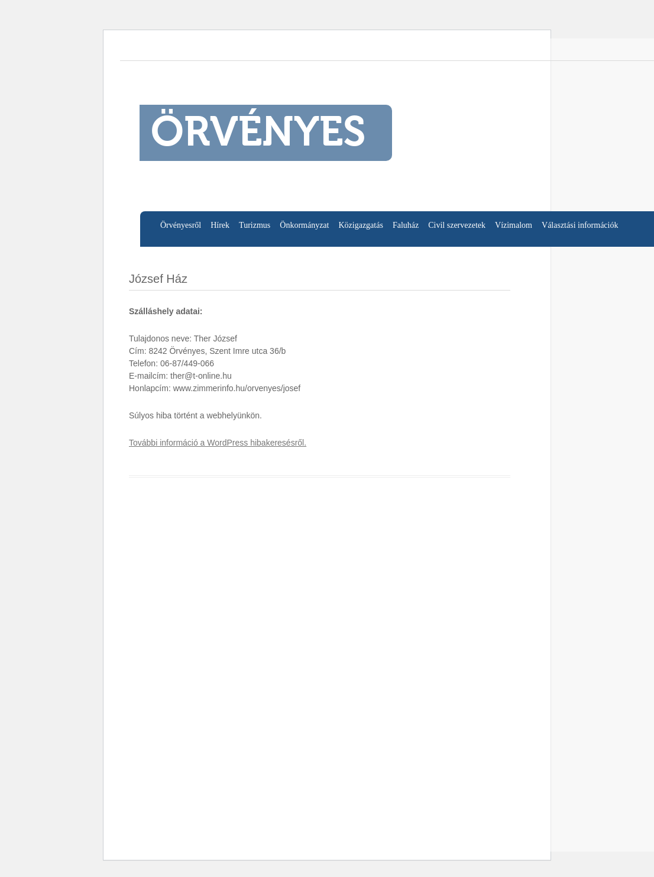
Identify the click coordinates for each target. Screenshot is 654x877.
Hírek (220, 225)
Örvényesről (180, 225)
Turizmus (254, 225)
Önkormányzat (304, 225)
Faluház (406, 225)
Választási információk (580, 225)
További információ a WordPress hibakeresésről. (217, 442)
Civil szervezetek (456, 225)
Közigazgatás (360, 225)
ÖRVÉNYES (258, 134)
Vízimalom (513, 225)
